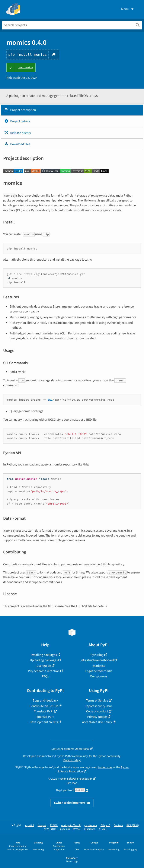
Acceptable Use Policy (97, 722)
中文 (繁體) (50, 829)
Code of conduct (97, 711)
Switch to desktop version (72, 802)
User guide (43, 665)
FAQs (45, 676)
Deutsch (118, 825)
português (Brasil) (71, 825)
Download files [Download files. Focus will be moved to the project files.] (17, 144)
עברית (76, 829)
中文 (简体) (133, 825)
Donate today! (72, 760)
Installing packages (44, 654)
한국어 (102, 829)
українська (90, 825)
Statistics (99, 665)
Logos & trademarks (98, 671)
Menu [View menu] (127, 9)
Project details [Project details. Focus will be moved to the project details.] (17, 121)
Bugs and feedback (45, 700)
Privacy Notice (97, 716)
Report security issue (99, 706)
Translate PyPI (43, 711)
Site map (72, 783)
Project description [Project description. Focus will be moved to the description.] (20, 110)
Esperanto (89, 829)
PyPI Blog (96, 654)
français (42, 825)
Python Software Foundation (75, 779)
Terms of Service (97, 700)
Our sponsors (98, 676)
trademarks (105, 767)
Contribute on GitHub (43, 706)
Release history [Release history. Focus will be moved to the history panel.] (17, 132)
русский (65, 829)
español (29, 825)
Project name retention (44, 671)
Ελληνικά (105, 825)
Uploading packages (44, 660)
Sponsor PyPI (45, 716)
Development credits (44, 722)
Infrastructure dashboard (97, 660)
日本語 (54, 825)
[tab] (72, 110)
